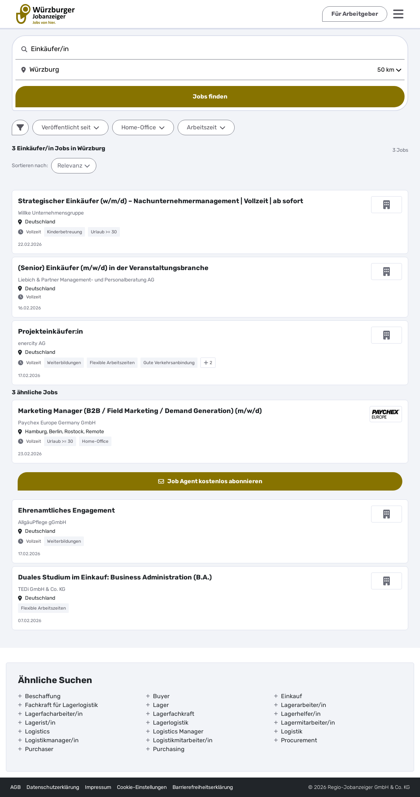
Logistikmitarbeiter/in (183, 740)
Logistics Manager (178, 731)
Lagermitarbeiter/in (308, 722)
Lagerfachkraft (173, 713)
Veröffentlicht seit (70, 127)
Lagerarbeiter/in (303, 704)
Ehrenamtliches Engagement (66, 510)
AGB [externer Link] (15, 787)
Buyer (161, 696)
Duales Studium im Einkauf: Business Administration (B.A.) (115, 577)
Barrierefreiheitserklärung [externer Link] (202, 787)
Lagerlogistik (170, 722)
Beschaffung (43, 696)
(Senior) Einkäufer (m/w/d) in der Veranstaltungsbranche (113, 268)
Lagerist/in (40, 722)
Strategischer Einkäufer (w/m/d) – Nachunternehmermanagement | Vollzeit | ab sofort (160, 201)
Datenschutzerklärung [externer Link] (52, 787)
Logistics (37, 731)
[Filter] (20, 127)
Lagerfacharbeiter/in (54, 713)
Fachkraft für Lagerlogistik (61, 704)
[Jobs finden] (210, 96)
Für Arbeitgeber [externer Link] (354, 13)
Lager (161, 704)
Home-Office (143, 127)
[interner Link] (45, 14)
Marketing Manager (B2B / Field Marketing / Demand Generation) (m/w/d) (140, 411)
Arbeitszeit (206, 127)
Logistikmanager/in (52, 740)
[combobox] (216, 49)
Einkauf (291, 696)
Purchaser (39, 749)
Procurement (299, 740)
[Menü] (398, 14)
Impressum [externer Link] (98, 787)
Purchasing (169, 749)
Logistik (291, 731)
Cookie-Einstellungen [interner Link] (142, 787)
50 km (389, 69)
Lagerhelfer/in (301, 713)
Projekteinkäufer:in (50, 331)
